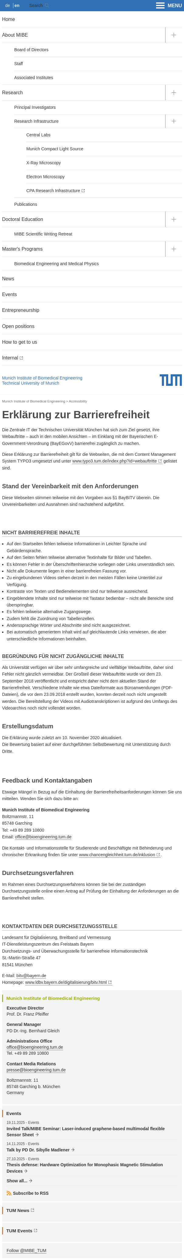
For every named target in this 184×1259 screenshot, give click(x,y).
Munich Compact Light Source (54, 148)
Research (12, 92)
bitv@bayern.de (31, 975)
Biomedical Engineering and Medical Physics (56, 263)
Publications (25, 204)
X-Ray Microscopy (43, 162)
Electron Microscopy (45, 176)
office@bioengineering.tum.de (43, 836)
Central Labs (38, 134)
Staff (18, 63)
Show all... (17, 1180)
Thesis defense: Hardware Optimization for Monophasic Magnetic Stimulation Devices (85, 1167)
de (7, 5)
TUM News (17, 1210)
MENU (169, 5)
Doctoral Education (22, 219)
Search (36, 5)
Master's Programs (22, 249)
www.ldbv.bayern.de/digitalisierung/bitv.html (66, 982)
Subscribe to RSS (31, 1193)
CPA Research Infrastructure (53, 190)
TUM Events (19, 1230)
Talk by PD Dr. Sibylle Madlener (38, 1149)
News (8, 278)
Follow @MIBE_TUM (26, 1250)
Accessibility (78, 401)
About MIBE (15, 35)
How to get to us (19, 342)
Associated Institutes (33, 77)
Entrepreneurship (20, 310)
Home (8, 19)
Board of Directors (31, 49)
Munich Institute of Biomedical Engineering (42, 378)
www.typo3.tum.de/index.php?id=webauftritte (114, 461)
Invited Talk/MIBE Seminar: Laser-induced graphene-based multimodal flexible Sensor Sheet (86, 1131)
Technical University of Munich (30, 383)
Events (9, 294)
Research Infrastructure (36, 121)
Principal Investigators (35, 107)
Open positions (18, 326)
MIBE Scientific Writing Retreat (43, 234)
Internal (10, 357)
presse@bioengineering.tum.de (36, 1069)
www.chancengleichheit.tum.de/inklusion (117, 854)
